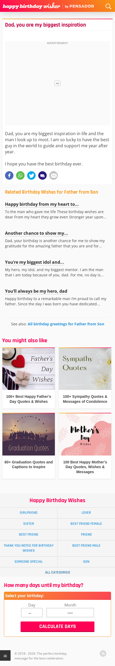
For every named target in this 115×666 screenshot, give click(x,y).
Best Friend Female (86, 523)
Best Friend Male (86, 545)
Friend (86, 534)
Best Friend (28, 534)
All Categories (57, 572)
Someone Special (29, 561)
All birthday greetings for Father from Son (66, 323)
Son (86, 561)
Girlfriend (28, 512)
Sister (28, 523)
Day (31, 605)
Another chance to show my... (36, 233)
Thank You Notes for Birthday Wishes (29, 548)
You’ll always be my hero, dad (36, 291)
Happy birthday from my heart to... (42, 204)
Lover (86, 512)
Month (70, 605)
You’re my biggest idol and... (34, 262)
